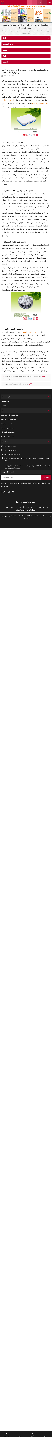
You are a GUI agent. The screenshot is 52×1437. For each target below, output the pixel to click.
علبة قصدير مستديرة (7, 428)
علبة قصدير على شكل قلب (9, 415)
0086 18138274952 (10, 446)
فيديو (11, 507)
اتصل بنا (3, 405)
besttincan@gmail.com (12, 454)
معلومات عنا (5, 401)
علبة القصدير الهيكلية (7, 436)
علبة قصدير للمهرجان (8, 432)
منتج (32, 507)
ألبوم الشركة (20, 510)
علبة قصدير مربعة (7, 423)
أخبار (42, 31)
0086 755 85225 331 (10, 450)
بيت (48, 507)
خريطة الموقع (31, 510)
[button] (23, 20)
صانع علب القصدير (29, 502)
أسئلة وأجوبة (19, 507)
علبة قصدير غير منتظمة (8, 419)
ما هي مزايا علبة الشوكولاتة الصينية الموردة (16, 384)
